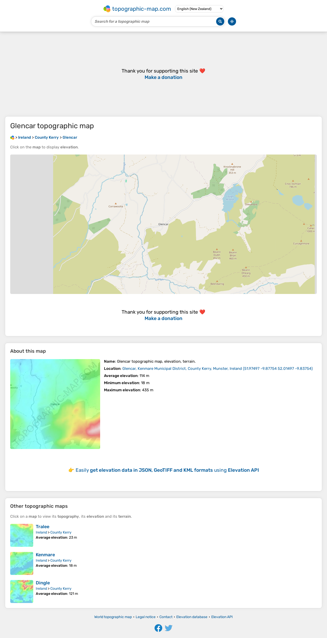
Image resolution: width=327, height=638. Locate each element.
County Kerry (61, 532)
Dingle (43, 583)
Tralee (42, 526)
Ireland (41, 532)
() (217, 368)
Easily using (167, 470)
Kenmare (45, 555)
